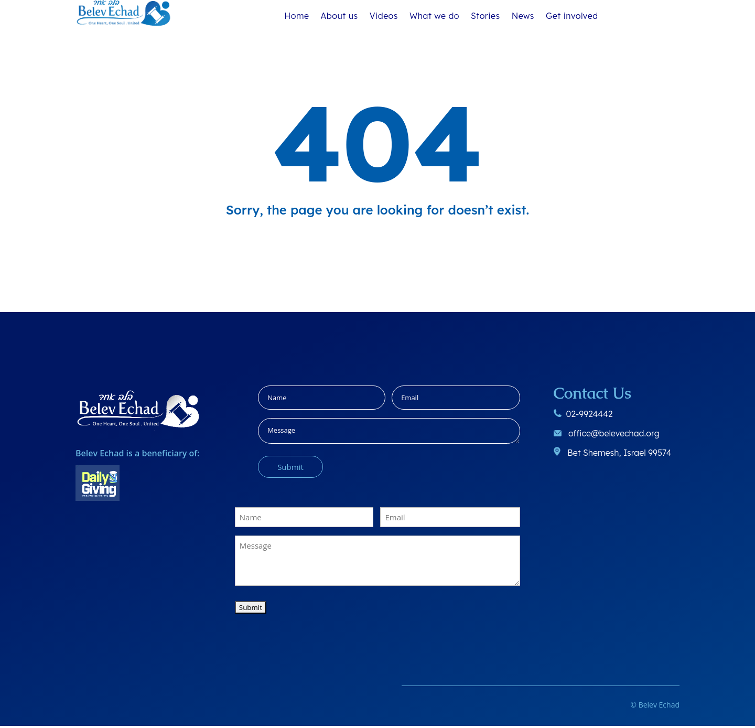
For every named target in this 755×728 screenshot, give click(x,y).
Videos (384, 16)
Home (296, 16)
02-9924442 (589, 416)
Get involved (572, 16)
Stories (485, 16)
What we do (434, 16)
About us (339, 16)
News (523, 16)
